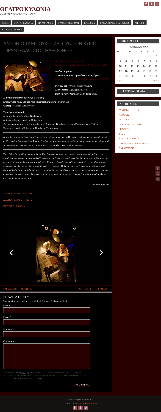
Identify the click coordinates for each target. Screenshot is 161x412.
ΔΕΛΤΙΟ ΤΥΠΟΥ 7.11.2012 (17, 199)
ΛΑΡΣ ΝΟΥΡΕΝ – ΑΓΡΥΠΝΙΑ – (17, 288)
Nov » (156, 80)
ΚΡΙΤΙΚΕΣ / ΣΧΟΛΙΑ (14, 206)
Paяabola (79, 403)
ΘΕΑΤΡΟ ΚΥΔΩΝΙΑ (25, 8)
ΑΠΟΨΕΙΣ (124, 114)
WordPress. (91, 403)
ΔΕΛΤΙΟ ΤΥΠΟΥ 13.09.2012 (18, 193)
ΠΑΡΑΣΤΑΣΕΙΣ (126, 148)
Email (7, 317)
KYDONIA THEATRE (129, 109)
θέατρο (122, 133)
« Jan (119, 80)
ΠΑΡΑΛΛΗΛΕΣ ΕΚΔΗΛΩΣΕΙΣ (134, 143)
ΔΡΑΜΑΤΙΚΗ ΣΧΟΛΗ (130, 124)
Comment (8, 341)
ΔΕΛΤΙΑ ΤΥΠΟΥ (127, 119)
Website (7, 329)
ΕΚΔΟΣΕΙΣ (124, 128)
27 (138, 75)
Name (7, 305)
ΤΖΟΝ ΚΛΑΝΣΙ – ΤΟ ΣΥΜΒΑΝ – (94, 288)
